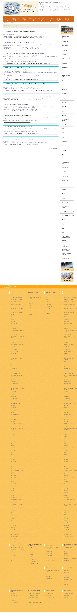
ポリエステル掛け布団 (15, 400)
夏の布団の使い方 (14, 379)
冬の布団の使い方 (14, 383)
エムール (64, 185)
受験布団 (12, 342)
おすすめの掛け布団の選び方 (16, 385)
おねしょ (64, 102)
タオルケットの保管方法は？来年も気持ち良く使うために (18, 104)
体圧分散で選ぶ (65, 41)
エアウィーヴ (65, 180)
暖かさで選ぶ (65, 67)
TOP (16, 286)
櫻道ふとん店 (65, 167)
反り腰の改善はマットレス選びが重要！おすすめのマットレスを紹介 (20, 31)
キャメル (64, 150)
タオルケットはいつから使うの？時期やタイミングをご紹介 (18, 138)
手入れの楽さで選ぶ (66, 58)
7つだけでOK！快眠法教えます (65, 246)
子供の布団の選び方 (14, 334)
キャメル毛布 (13, 538)
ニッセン (64, 198)
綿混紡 (63, 132)
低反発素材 (64, 141)
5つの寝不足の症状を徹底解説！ (17, 297)
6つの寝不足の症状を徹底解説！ (66, 254)
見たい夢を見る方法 (14, 355)
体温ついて (13, 361)
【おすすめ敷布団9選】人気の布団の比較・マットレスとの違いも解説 (17, 472)
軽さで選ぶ (64, 50)
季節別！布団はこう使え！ (66, 241)
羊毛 (63, 128)
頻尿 (63, 111)
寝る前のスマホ (14, 325)
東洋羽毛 (64, 189)
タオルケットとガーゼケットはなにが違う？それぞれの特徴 (18, 126)
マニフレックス (65, 202)
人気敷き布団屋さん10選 (66, 163)
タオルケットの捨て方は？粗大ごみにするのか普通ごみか (18, 115)
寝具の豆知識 (66, 595)
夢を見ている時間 (14, 351)
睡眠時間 (64, 115)
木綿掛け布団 (13, 391)
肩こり (63, 80)
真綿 (63, 154)
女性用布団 (13, 346)
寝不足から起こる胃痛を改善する (17, 299)
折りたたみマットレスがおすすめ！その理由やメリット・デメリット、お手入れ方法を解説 (25, 83)
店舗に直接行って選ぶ (67, 45)
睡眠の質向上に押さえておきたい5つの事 (67, 250)
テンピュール (65, 176)
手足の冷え (64, 93)
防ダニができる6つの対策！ (65, 207)
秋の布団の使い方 (14, 381)
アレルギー (64, 219)
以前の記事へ (54, 148)
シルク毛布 (13, 527)
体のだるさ (64, 106)
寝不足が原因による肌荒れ (16, 304)
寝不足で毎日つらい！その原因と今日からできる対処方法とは (19, 67)
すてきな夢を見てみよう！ (67, 258)
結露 (63, 232)
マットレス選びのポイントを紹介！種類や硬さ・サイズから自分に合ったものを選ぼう (24, 53)
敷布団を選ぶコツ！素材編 (66, 120)
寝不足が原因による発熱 (15, 301)
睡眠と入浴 (13, 316)
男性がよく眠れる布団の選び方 (17, 344)
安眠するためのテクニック (69, 593)
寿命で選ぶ (64, 63)
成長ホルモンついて (14, 364)
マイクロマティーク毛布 (15, 536)
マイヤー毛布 (13, 532)
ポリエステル (65, 145)
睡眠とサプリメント (14, 323)
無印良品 (64, 193)
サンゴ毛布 (13, 522)
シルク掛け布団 (14, 398)
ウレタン (64, 158)
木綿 (63, 137)
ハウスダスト (65, 224)
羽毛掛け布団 (13, 394)
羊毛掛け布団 (13, 396)
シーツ (63, 228)
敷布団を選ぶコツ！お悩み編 (66, 76)
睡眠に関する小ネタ (68, 597)
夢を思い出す (13, 353)
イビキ (63, 98)
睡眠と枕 (12, 314)
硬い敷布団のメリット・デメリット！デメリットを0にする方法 (19, 42)
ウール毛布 (13, 529)
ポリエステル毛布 (14, 534)
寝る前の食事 (13, 328)
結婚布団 (12, 339)
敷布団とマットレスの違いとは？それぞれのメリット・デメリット (20, 95)
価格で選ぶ (64, 54)
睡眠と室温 (13, 321)
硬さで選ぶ (64, 72)
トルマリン (64, 124)
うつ (11, 306)
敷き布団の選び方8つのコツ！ (66, 37)
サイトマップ (13, 541)
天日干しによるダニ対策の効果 (68, 211)
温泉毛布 (12, 520)
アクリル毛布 (13, 525)
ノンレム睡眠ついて (14, 370)
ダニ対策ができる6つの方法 (16, 499)
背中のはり (64, 89)
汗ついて (12, 366)
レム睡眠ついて (14, 368)
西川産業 (64, 171)
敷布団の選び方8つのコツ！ (16, 403)
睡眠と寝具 (13, 319)
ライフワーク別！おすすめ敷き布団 (66, 237)
